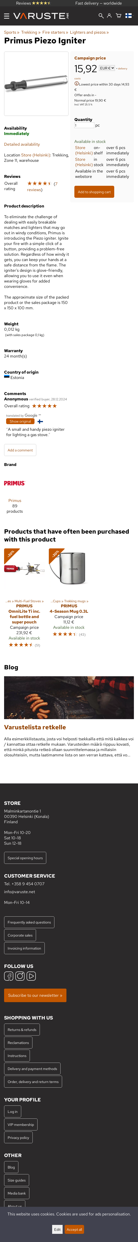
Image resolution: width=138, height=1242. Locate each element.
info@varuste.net (19, 891)
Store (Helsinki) (84, 150)
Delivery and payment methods (32, 1068)
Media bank (17, 1193)
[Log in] (109, 16)
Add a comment (20, 450)
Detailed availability (22, 144)
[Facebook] (8, 977)
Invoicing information (24, 948)
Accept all (74, 1229)
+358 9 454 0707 (28, 884)
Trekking (30, 32)
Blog (11, 1167)
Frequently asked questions (29, 922)
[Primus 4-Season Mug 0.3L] (69, 600)
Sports (11, 32)
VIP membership (21, 1124)
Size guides (17, 1180)
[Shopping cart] (118, 16)
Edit (57, 1229)
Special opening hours (25, 857)
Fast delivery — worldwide (98, 3)
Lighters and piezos (89, 32)
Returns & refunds (22, 1029)
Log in (13, 1111)
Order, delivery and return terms (33, 1081)
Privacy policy (18, 1137)
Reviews (33, 3)
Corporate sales (20, 935)
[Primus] (14, 495)
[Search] (101, 16)
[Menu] (6, 16)
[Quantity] (84, 125)
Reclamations (18, 1042)
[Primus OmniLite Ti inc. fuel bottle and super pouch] (24, 600)
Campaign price (90, 58)
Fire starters (55, 32)
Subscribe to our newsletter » (35, 995)
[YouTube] (31, 977)
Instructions (17, 1055)
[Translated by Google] (21, 415)
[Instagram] (20, 977)
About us (15, 1206)
